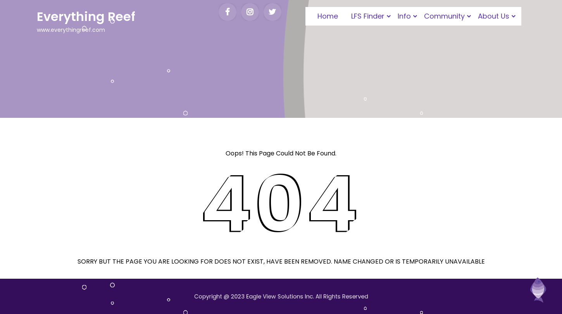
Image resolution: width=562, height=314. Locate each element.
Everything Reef (86, 16)
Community (444, 16)
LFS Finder (367, 16)
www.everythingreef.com (71, 30)
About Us (493, 16)
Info (404, 16)
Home (327, 16)
